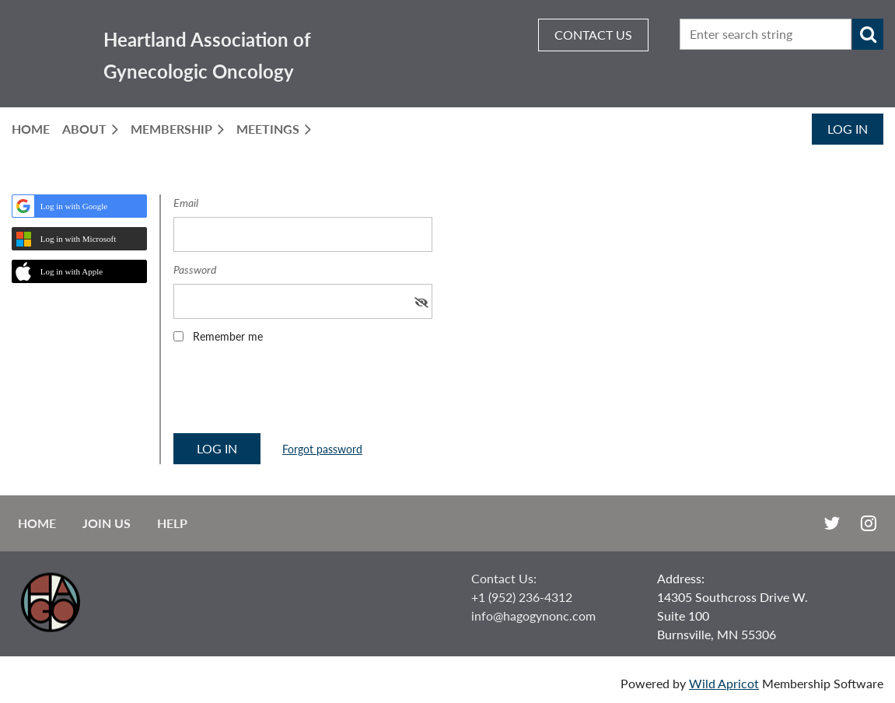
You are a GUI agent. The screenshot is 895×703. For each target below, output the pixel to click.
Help (172, 523)
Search (867, 34)
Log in (847, 128)
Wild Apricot (724, 683)
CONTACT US (593, 34)
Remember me (228, 336)
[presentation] (291, 393)
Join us (106, 523)
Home (37, 523)
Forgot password (322, 449)
